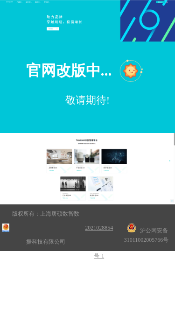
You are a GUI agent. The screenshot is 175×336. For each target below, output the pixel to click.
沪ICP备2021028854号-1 (99, 227)
